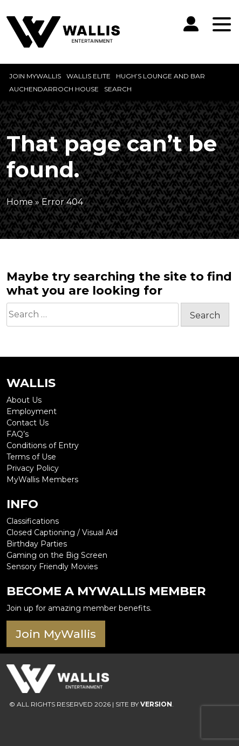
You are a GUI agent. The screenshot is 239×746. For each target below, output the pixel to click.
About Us (24, 400)
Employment (31, 411)
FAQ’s (17, 434)
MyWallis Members (42, 479)
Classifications (32, 521)
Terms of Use (31, 457)
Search (118, 89)
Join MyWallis (35, 76)
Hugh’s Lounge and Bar (160, 76)
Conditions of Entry (42, 445)
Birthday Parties (36, 544)
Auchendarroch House (54, 89)
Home (19, 202)
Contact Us (27, 423)
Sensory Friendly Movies (52, 566)
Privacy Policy (32, 468)
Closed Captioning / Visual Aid (62, 532)
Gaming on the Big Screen (56, 555)
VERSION (156, 704)
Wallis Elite (88, 76)
